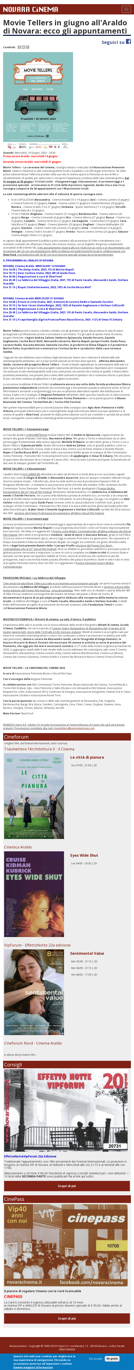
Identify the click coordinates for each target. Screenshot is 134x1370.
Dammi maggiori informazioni (33, 1368)
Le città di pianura (87, 757)
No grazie (112, 1359)
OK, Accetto (96, 1359)
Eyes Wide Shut (84, 855)
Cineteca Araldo (18, 847)
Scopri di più (67, 1186)
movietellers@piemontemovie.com (74, 728)
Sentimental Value (87, 953)
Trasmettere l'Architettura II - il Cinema (39, 748)
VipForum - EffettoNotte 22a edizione (37, 945)
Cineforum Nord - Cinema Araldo (33, 1043)
